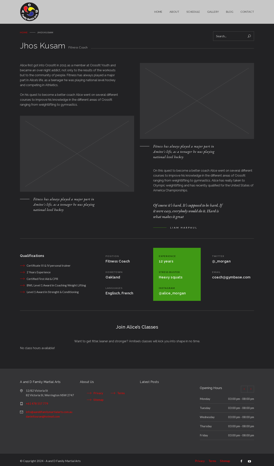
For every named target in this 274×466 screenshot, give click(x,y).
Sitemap (98, 397)
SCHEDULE (193, 10)
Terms (121, 390)
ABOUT (174, 10)
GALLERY (213, 10)
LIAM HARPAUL (184, 224)
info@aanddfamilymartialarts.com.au (49, 409)
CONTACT (247, 10)
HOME (158, 10)
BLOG (229, 10)
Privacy (98, 390)
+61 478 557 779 (37, 400)
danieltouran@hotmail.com (43, 413)
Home (24, 29)
